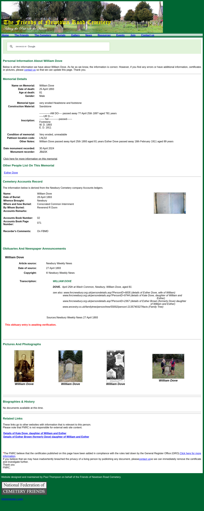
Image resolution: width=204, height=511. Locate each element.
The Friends (21, 35)
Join (133, 35)
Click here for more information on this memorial (30, 158)
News (88, 35)
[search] (58, 46)
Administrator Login (12, 499)
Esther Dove (11, 172)
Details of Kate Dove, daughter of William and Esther (34, 433)
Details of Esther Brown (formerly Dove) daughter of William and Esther (46, 436)
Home (5, 35)
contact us (30, 69)
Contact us (147, 35)
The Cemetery (42, 35)
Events (120, 35)
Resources (104, 35)
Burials (61, 35)
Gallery (75, 35)
